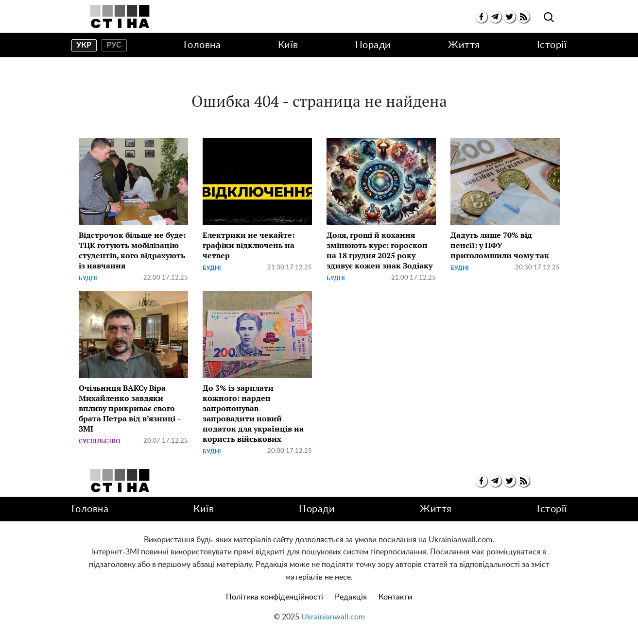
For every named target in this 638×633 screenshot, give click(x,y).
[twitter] (509, 17)
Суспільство (100, 441)
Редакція (351, 597)
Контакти (395, 597)
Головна (202, 45)
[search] (549, 18)
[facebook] (481, 17)
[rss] (523, 17)
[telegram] (495, 17)
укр (83, 45)
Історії (552, 45)
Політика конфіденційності (274, 597)
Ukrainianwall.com (333, 617)
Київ (288, 45)
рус (113, 45)
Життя (464, 45)
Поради (373, 45)
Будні (88, 278)
